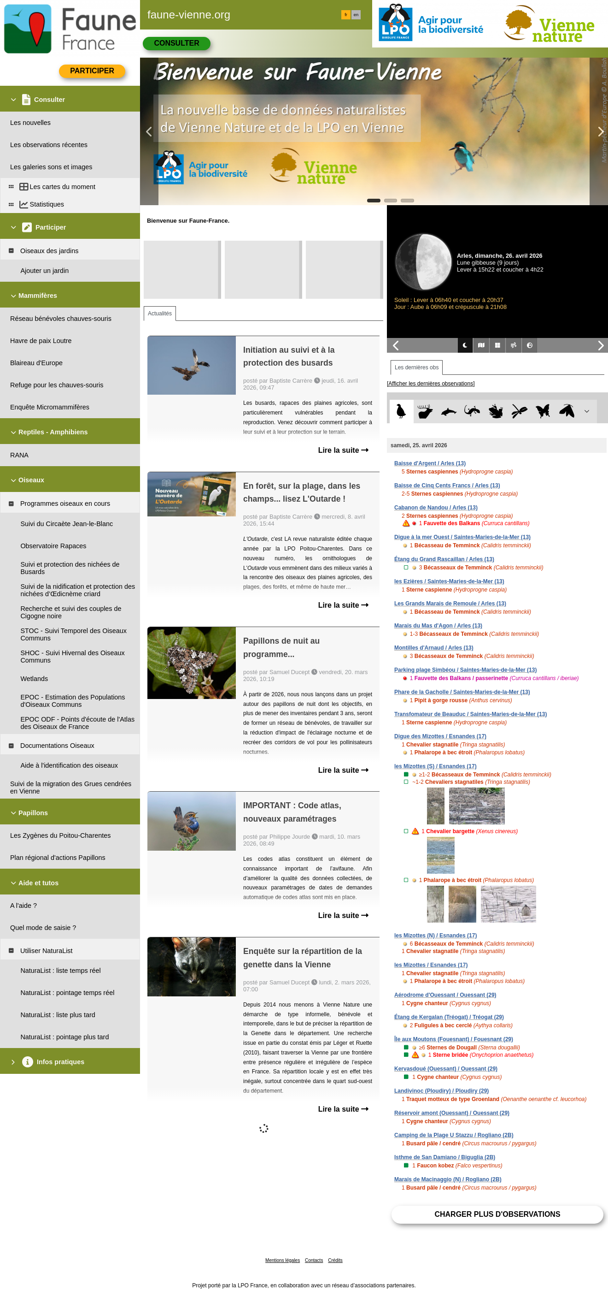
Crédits (335, 1260)
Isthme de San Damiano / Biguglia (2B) (444, 1157)
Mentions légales (282, 1260)
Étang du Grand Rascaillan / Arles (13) (444, 559)
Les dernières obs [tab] (416, 367)
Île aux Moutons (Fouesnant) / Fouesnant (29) (453, 1039)
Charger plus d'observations (497, 1214)
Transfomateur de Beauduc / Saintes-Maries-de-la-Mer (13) (470, 714)
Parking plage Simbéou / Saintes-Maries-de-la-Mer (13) (465, 670)
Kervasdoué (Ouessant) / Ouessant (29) (445, 1069)
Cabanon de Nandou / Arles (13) (436, 507)
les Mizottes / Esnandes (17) (431, 965)
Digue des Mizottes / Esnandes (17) (440, 736)
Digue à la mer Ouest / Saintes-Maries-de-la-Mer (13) (462, 537)
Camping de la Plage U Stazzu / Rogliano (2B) (454, 1135)
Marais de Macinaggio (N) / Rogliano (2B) (448, 1179)
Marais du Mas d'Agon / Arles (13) (438, 625)
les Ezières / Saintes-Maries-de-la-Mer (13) (449, 581)
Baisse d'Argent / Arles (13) (430, 463)
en (356, 14)
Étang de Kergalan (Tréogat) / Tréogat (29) (449, 1017)
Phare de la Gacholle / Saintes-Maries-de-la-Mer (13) (462, 692)
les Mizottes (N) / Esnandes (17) (435, 935)
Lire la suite (343, 450)
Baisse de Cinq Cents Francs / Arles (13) (447, 485)
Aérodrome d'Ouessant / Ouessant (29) (445, 995)
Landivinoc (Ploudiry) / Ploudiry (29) (441, 1091)
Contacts (314, 1260)
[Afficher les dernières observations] (431, 383)
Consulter (176, 43)
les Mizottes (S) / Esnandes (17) (435, 766)
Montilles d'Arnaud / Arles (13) (434, 648)
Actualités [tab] (160, 313)
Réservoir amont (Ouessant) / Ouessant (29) (451, 1113)
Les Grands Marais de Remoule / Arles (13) (450, 603)
